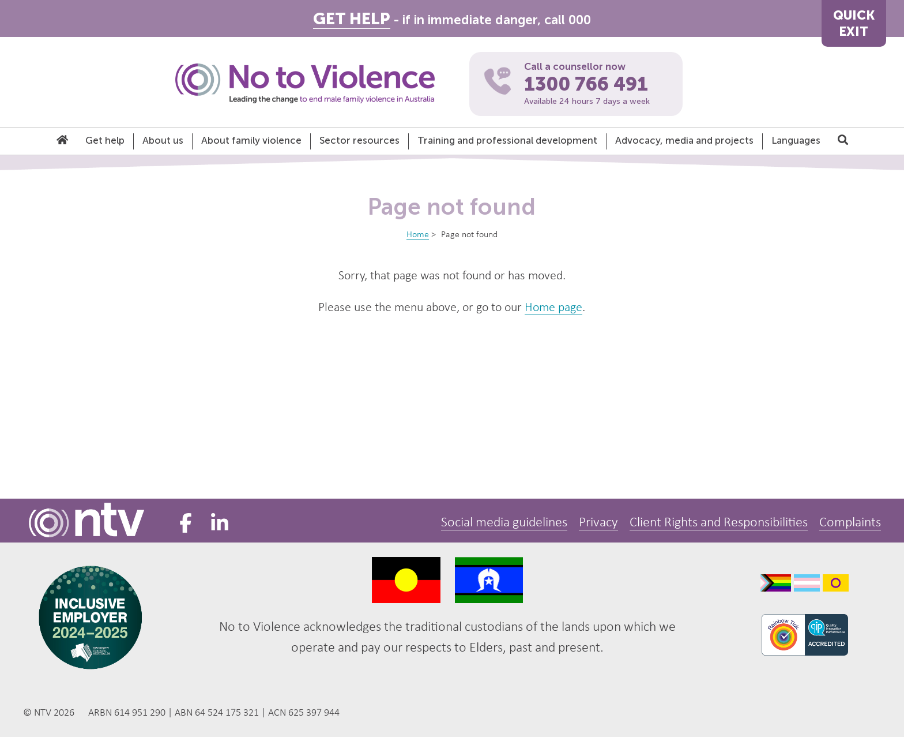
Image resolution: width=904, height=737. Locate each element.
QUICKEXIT (854, 23)
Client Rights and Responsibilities (719, 523)
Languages (795, 140)
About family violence (251, 140)
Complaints (850, 523)
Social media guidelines (504, 523)
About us (162, 140)
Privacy (598, 523)
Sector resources (359, 140)
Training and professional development (507, 140)
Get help (105, 140)
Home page (553, 308)
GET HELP (351, 18)
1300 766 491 (586, 84)
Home (417, 235)
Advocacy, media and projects (684, 140)
